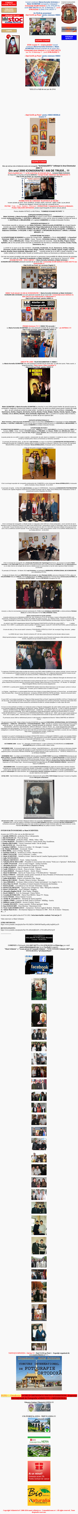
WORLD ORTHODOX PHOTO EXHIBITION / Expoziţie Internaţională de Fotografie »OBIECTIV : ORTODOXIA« (39, 1396)
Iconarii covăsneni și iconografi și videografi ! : (42, 79)
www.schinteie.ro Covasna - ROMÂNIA (39, 937)
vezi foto (67, 623)
